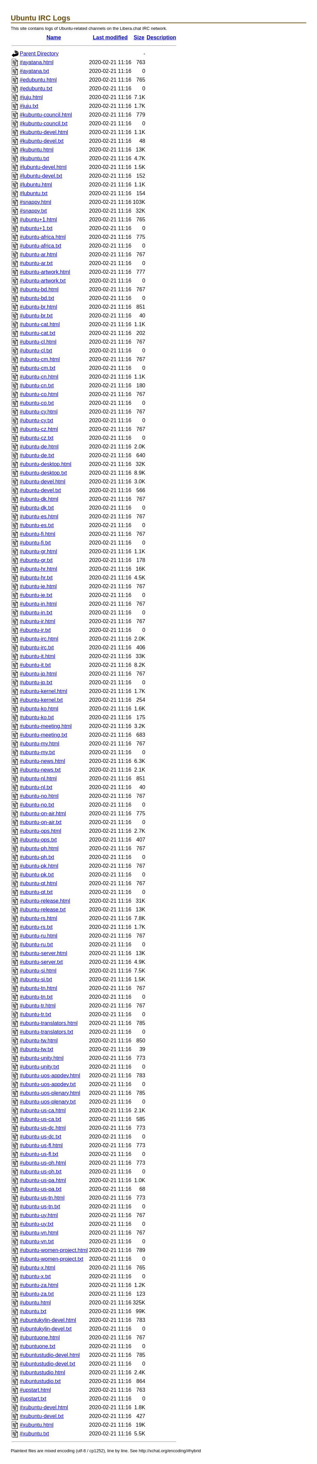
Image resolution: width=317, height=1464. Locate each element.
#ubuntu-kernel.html (43, 691)
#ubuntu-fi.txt (35, 543)
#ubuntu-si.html (38, 971)
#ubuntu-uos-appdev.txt (48, 1084)
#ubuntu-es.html (39, 516)
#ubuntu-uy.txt (36, 1224)
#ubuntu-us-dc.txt (40, 1136)
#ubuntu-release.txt (43, 909)
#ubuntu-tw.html (39, 1040)
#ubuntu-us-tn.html (42, 1198)
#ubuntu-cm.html (40, 359)
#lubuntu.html (36, 184)
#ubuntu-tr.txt (35, 1014)
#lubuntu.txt (34, 193)
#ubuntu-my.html (39, 743)
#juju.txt (29, 106)
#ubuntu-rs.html (38, 918)
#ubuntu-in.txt (36, 612)
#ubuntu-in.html (38, 604)
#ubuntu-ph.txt (37, 857)
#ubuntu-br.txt (36, 315)
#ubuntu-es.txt (37, 525)
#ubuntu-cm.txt (37, 368)
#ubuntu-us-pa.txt (41, 1189)
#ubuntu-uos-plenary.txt (48, 1102)
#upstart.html (35, 1390)
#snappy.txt (33, 211)
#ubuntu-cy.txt (36, 420)
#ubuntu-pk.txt (37, 874)
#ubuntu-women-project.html (54, 1250)
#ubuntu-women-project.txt (51, 1259)
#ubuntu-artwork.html (45, 272)
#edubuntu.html (38, 80)
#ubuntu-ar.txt (36, 263)
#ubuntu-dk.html (39, 499)
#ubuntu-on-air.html (43, 813)
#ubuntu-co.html (39, 394)
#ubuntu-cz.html (39, 429)
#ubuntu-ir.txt (35, 630)
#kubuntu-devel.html (44, 132)
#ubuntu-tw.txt (36, 1049)
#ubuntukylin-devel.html (48, 1320)
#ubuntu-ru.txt (36, 944)
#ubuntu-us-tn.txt (40, 1206)
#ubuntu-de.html (39, 446)
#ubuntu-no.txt (37, 805)
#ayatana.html (37, 62)
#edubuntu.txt (36, 88)
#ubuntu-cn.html (39, 377)
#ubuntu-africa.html (43, 237)
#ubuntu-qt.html (38, 883)
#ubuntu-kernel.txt (41, 700)
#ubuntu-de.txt (37, 455)
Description (161, 37)
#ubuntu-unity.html (41, 1058)
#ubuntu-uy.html (39, 1215)
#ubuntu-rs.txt (36, 927)
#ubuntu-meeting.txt (43, 735)
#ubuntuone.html (40, 1337)
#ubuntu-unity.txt (39, 1067)
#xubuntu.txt (34, 1433)
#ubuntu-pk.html (39, 866)
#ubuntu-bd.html (39, 289)
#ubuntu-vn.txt (37, 1241)
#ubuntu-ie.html (38, 586)
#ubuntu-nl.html (38, 778)
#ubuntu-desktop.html (45, 464)
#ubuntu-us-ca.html (43, 1110)
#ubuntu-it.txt (35, 665)
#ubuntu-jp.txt (36, 682)
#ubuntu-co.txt (37, 403)
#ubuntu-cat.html (40, 324)
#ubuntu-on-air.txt (41, 822)
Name (54, 37)
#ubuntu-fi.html (37, 534)
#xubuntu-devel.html (44, 1407)
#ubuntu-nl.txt (36, 787)
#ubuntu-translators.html (49, 1023)
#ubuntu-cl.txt (36, 350)
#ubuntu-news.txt (40, 770)
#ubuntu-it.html (37, 656)
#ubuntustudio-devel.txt (47, 1364)
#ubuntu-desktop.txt (43, 473)
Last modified (110, 37)
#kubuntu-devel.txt (42, 141)
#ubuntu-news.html (42, 761)
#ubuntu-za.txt (37, 1294)
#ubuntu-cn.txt (37, 385)
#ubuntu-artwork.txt (43, 281)
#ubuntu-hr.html (38, 569)
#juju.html (31, 97)
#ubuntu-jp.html (38, 674)
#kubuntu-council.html (46, 115)
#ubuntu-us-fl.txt (39, 1154)
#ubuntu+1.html (38, 219)
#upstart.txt (33, 1399)
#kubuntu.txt (34, 158)
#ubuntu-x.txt (35, 1276)
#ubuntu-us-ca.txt (40, 1119)
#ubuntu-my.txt (37, 752)
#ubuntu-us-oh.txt (41, 1171)
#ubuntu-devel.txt (40, 490)
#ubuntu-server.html (43, 953)
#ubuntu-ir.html (37, 621)
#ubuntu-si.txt (36, 979)
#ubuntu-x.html (37, 1268)
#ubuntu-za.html (39, 1285)
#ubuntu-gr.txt (36, 560)
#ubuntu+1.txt (36, 228)
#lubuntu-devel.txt (41, 176)
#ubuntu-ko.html (39, 709)
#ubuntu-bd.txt (37, 298)
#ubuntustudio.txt (40, 1381)
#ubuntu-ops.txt (38, 840)
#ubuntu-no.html (39, 796)
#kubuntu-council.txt (43, 123)
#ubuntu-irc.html (39, 639)
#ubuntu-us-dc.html (43, 1128)
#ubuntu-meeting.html (46, 726)
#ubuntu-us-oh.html (43, 1163)
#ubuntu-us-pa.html (43, 1180)
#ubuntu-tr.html (38, 1005)
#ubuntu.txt (33, 1311)
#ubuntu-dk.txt (37, 508)
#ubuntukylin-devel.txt (46, 1329)
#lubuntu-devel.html (43, 167)
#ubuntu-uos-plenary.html (50, 1093)
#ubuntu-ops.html (40, 831)
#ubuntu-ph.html (39, 848)
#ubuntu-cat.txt (37, 333)
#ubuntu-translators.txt (46, 1032)
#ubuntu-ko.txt (37, 717)
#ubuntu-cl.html (38, 342)
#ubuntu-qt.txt (36, 892)
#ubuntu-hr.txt (36, 577)
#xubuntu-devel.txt (42, 1416)
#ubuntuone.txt (37, 1346)
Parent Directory (39, 53)
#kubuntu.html (37, 150)
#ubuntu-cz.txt (37, 438)
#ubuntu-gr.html (38, 551)
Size (139, 37)
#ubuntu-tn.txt (36, 997)
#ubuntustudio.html (42, 1372)
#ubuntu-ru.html (38, 936)
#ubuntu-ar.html (38, 254)
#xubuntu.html (37, 1425)
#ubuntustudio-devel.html (50, 1355)
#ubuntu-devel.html (42, 481)
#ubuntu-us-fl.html (41, 1145)
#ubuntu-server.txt (41, 962)
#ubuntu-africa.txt (40, 246)
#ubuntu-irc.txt (37, 647)
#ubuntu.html (35, 1302)
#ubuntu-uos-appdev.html (50, 1075)
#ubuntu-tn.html (38, 988)
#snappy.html (35, 202)
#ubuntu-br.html (38, 307)
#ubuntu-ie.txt (36, 595)
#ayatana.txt (34, 71)
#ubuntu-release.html (45, 901)
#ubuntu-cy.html (39, 412)
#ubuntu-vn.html (39, 1233)
